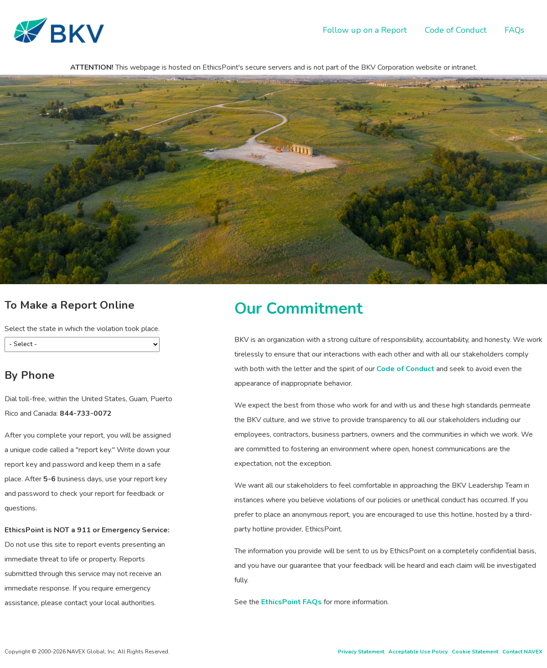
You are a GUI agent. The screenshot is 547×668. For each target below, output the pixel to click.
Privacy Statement (361, 651)
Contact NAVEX (522, 651)
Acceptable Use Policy (418, 651)
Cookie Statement (475, 651)
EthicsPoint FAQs (291, 602)
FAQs (514, 30)
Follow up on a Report (365, 30)
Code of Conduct (455, 30)
